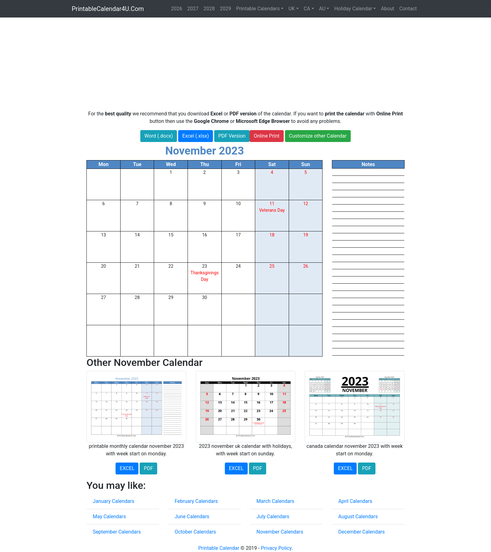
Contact (408, 9)
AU (322, 9)
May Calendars (109, 516)
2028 (209, 9)
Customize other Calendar (318, 136)
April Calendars (355, 501)
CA (307, 9)
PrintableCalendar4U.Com (108, 9)
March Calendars (275, 501)
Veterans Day (272, 210)
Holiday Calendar (353, 9)
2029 (225, 9)
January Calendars (113, 501)
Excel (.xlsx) (195, 136)
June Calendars (192, 516)
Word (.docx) (158, 136)
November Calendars (279, 532)
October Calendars (195, 532)
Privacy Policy (276, 548)
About (387, 9)
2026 (176, 9)
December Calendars (361, 532)
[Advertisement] (245, 64)
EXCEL (127, 468)
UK (291, 9)
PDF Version (232, 136)
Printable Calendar (218, 548)
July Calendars (272, 516)
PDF (148, 468)
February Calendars (196, 501)
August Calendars (358, 516)
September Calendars (117, 532)
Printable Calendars (258, 9)
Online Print (266, 136)
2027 (193, 9)
